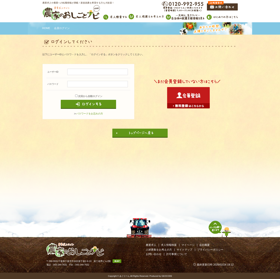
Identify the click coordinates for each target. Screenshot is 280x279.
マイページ (188, 244)
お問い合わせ (153, 254)
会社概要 (204, 244)
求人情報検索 (169, 244)
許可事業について (176, 254)
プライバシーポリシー (210, 249)
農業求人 (151, 244)
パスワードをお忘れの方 (89, 113)
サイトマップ (184, 249)
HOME (46, 28)
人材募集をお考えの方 (159, 249)
